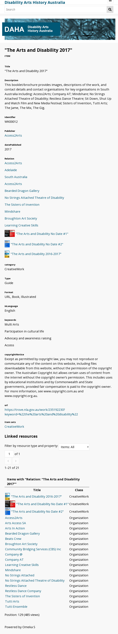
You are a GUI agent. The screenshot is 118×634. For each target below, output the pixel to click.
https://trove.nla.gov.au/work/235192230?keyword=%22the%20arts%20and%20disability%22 (41, 412)
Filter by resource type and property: (47, 446)
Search (110, 9)
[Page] (9, 453)
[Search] (56, 9)
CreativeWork (14, 426)
